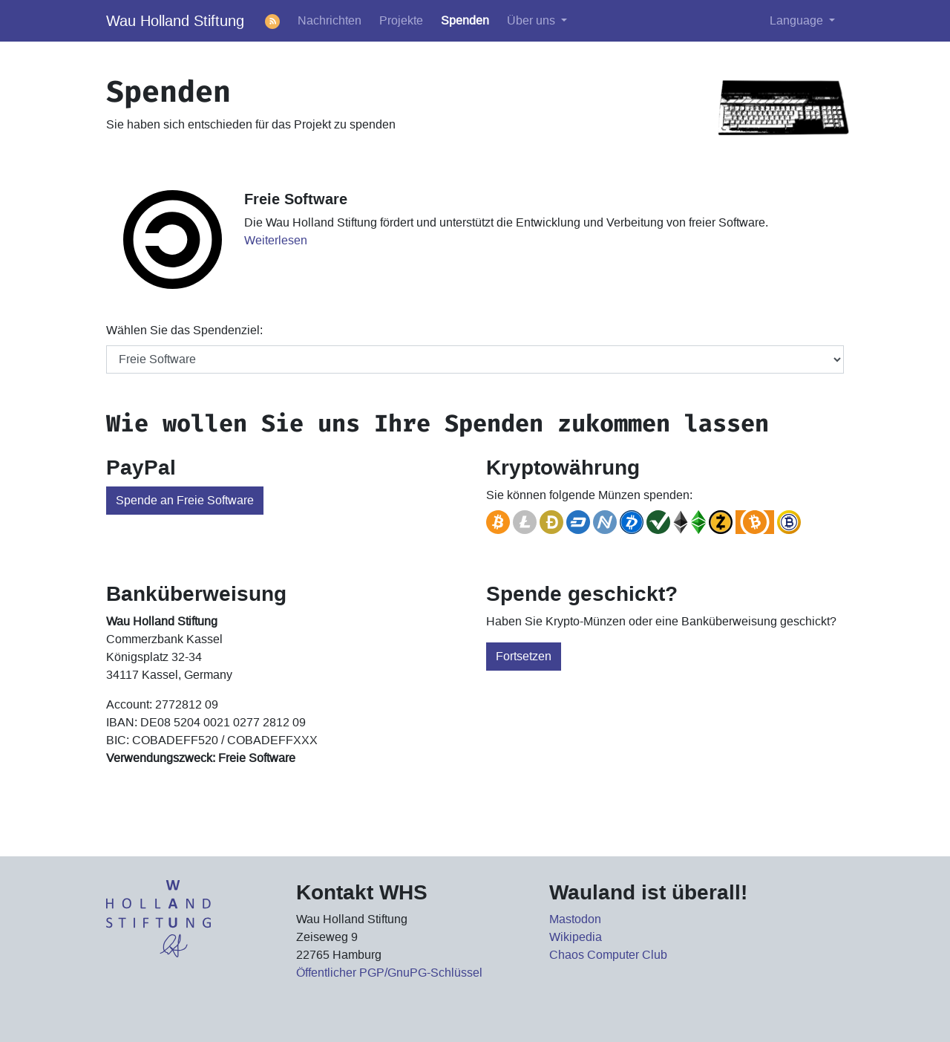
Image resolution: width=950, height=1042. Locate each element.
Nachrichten (329, 20)
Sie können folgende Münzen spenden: (589, 495)
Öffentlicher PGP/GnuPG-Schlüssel (389, 972)
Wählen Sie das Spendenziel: (184, 330)
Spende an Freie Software (185, 500)
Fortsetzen (523, 656)
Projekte (401, 20)
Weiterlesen (275, 240)
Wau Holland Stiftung (175, 21)
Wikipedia (575, 937)
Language (798, 20)
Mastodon (575, 919)
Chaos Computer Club (608, 954)
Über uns (532, 20)
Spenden (465, 20)
